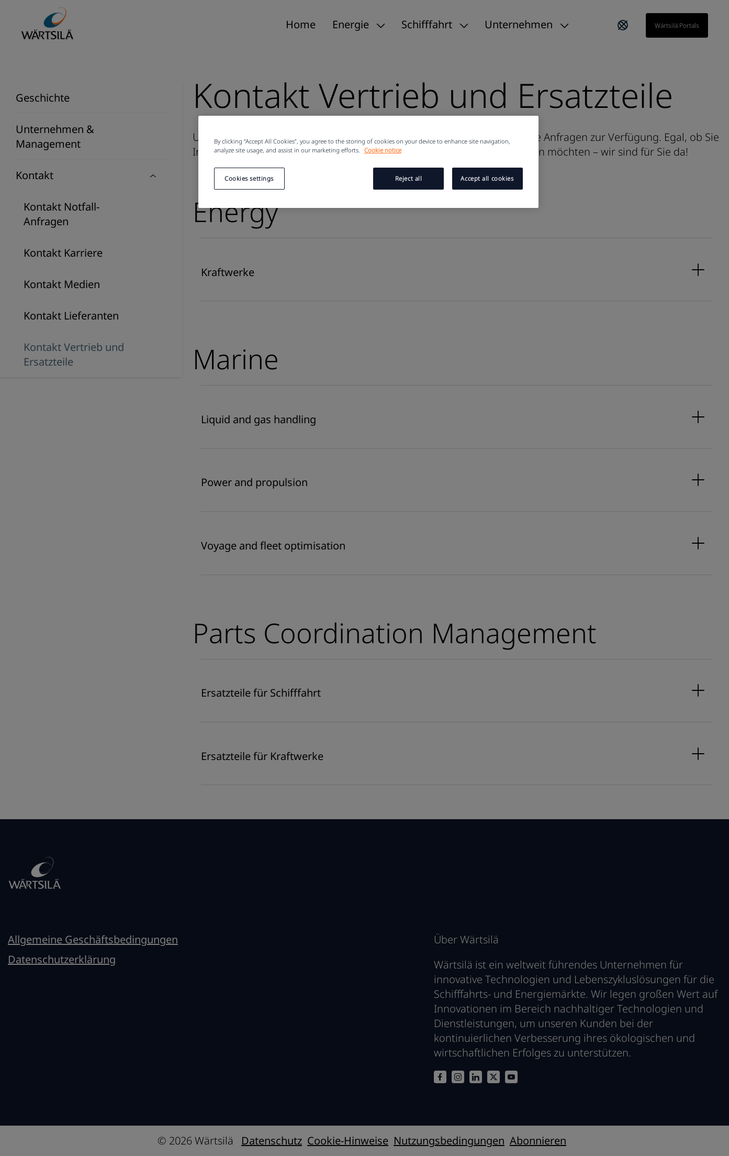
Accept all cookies (487, 178)
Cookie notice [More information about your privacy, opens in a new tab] (382, 150)
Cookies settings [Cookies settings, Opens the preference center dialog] (249, 178)
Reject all (408, 178)
